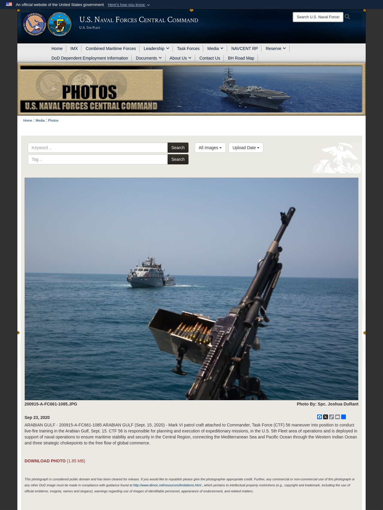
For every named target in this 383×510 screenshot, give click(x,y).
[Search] (318, 17)
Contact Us (209, 58)
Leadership (156, 48)
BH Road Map (241, 58)
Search (178, 147)
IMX (74, 48)
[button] (129, 5)
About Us (181, 58)
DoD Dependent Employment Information (89, 58)
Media (215, 48)
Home (57, 48)
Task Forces (188, 48)
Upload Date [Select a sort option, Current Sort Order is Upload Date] (245, 147)
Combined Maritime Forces (111, 48)
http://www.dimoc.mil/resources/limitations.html (167, 485)
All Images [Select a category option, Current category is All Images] (210, 147)
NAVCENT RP (244, 48)
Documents (149, 58)
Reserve (276, 48)
